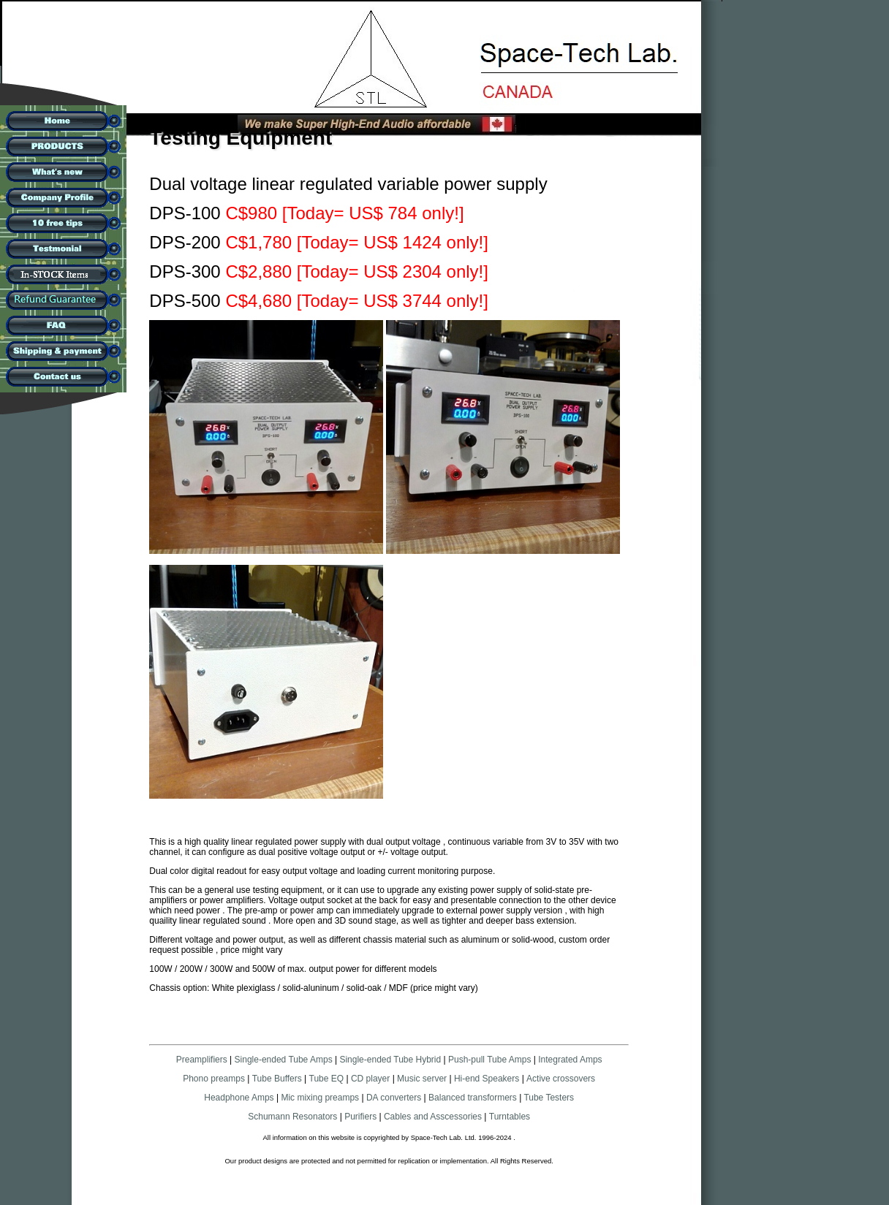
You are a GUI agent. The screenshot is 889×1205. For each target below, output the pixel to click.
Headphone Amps (240, 1097)
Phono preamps (214, 1078)
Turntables (509, 1116)
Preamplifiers (201, 1059)
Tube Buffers (277, 1078)
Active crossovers (560, 1078)
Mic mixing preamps (320, 1097)
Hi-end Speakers (486, 1078)
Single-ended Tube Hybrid (390, 1059)
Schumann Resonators (292, 1116)
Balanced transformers (472, 1097)
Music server (422, 1078)
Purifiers (360, 1116)
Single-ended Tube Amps (284, 1059)
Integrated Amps (570, 1059)
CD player (370, 1078)
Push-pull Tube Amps (489, 1059)
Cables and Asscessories (433, 1116)
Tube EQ (326, 1078)
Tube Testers (547, 1097)
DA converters (393, 1097)
